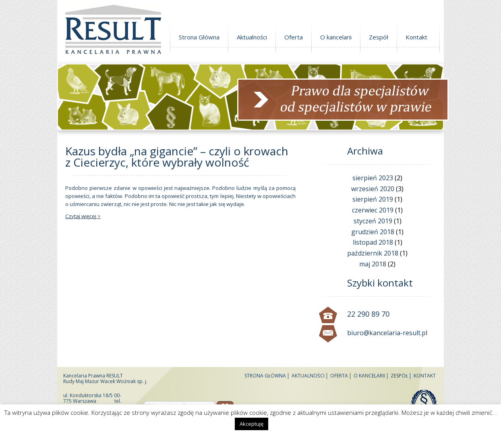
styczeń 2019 (373, 220)
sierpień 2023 (372, 177)
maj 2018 (372, 264)
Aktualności (252, 37)
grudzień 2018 (372, 231)
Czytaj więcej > (83, 216)
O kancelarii (336, 37)
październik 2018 (372, 253)
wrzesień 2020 (372, 188)
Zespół (378, 37)
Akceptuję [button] (251, 423)
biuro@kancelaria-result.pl (387, 332)
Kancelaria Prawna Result (113, 30)
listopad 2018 (373, 242)
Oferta (293, 37)
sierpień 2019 (372, 199)
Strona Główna (199, 37)
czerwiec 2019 (372, 210)
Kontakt (416, 37)
